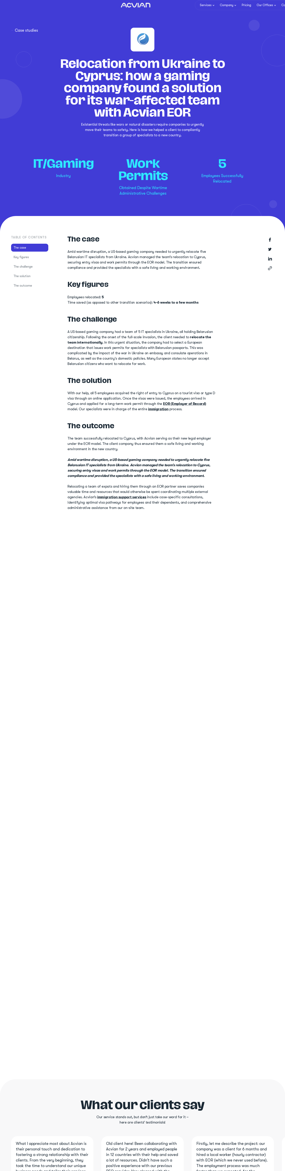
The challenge (23, 266)
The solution (21, 276)
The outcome (22, 285)
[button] (205, 7)
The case (19, 247)
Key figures (21, 257)
